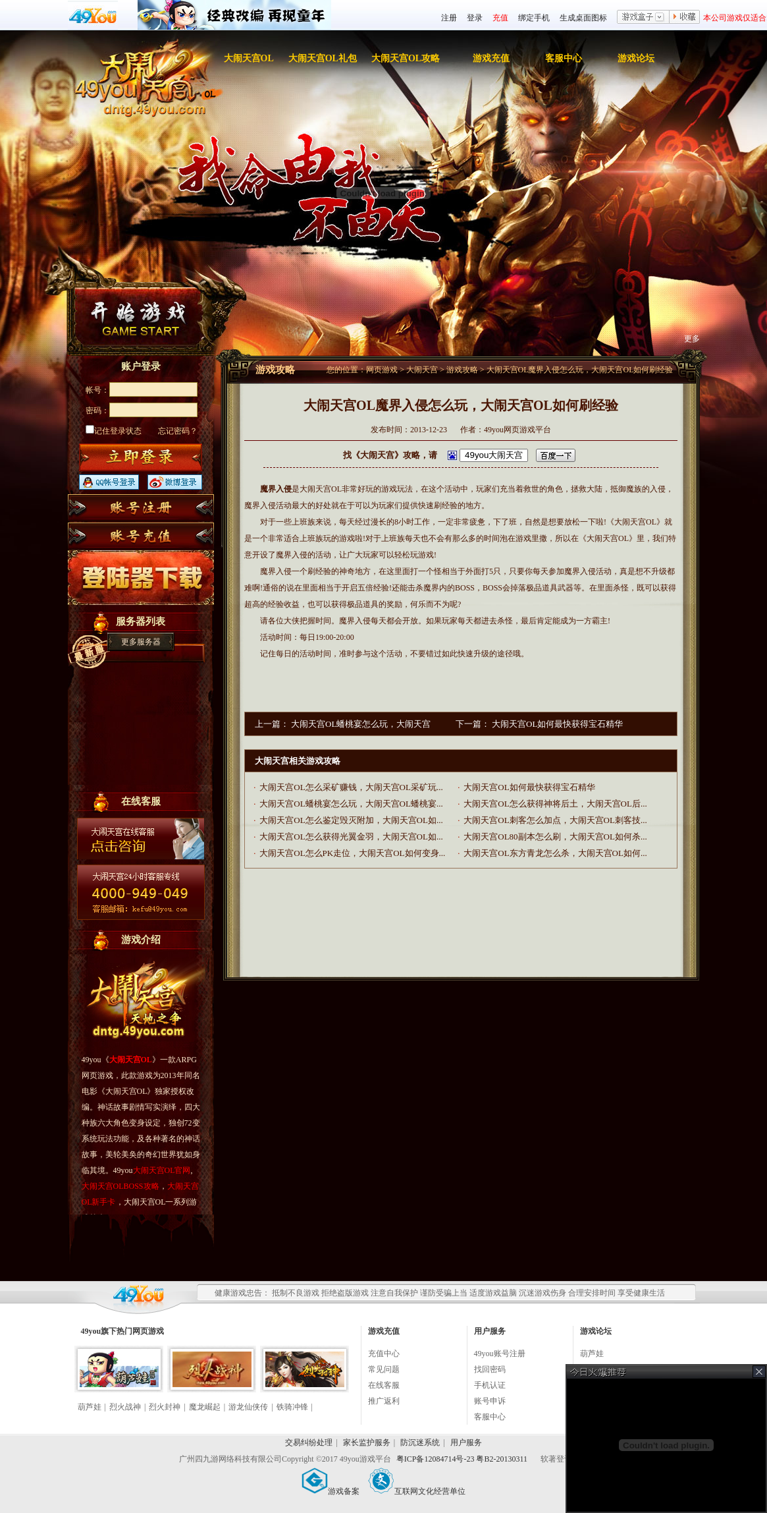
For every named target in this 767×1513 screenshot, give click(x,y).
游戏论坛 (636, 58)
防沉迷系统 (420, 1442)
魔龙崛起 (205, 1407)
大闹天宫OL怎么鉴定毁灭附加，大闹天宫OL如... (350, 820)
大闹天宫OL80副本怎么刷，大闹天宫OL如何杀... (555, 837)
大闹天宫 (422, 369)
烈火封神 (164, 1407)
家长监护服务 (366, 1442)
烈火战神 (125, 1407)
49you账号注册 (499, 1353)
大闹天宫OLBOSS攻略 (120, 1186)
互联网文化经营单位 (416, 1491)
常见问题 (384, 1369)
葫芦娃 (89, 1407)
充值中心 (384, 1353)
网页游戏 (382, 369)
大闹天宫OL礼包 (322, 58)
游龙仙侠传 (248, 1407)
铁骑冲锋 (292, 1407)
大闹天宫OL (249, 58)
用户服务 (466, 1442)
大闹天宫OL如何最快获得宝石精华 (557, 724)
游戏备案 (330, 1491)
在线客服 (384, 1385)
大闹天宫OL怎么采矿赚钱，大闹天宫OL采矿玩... (350, 787)
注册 (449, 17)
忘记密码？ (178, 431)
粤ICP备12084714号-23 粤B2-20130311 (462, 1459)
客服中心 (563, 58)
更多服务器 (141, 641)
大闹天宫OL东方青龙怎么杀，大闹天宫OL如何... (555, 853)
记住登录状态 (114, 431)
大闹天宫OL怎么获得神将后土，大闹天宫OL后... (555, 804)
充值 (500, 17)
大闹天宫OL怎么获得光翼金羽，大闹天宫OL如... (350, 837)
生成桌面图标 (583, 17)
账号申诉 (490, 1401)
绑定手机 (534, 17)
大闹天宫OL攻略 (405, 58)
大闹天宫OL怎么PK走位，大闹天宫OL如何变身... (352, 853)
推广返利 (384, 1401)
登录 (475, 17)
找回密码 (490, 1369)
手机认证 (490, 1385)
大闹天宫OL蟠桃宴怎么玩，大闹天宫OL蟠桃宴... (350, 804)
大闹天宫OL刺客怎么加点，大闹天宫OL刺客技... (555, 820)
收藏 (685, 18)
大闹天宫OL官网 (162, 1170)
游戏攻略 (462, 369)
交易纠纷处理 (308, 1442)
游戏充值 (491, 58)
